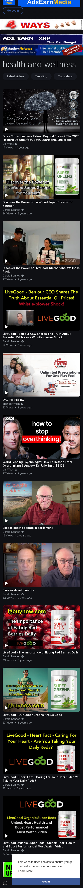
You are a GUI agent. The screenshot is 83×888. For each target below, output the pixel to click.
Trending (41, 76)
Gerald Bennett (13, 209)
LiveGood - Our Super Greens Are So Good (32, 715)
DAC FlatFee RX (13, 400)
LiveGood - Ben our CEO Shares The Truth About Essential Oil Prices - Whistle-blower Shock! (37, 335)
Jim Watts (10, 143)
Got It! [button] (46, 881)
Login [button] (13, 10)
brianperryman (13, 403)
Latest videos (15, 76)
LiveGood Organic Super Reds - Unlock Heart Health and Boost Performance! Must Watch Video (39, 844)
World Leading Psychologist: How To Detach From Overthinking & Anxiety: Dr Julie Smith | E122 (37, 463)
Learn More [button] (25, 871)
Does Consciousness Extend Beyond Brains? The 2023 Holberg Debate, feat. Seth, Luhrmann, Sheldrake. (41, 138)
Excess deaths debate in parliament (28, 528)
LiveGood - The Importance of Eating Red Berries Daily (41, 652)
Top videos (65, 76)
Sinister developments (18, 590)
